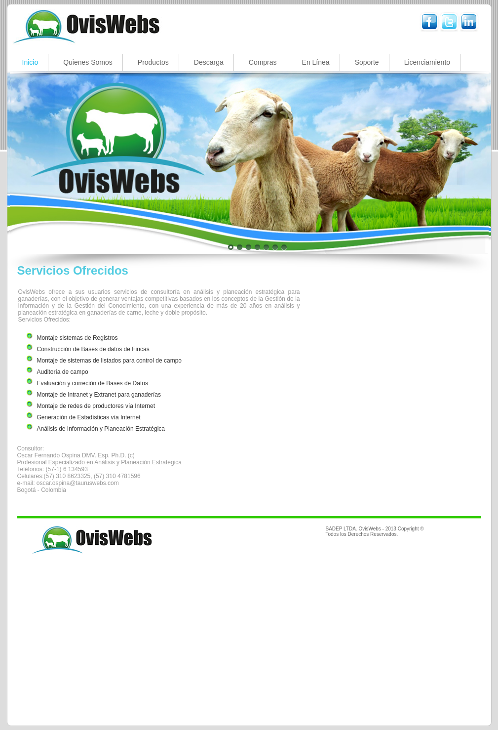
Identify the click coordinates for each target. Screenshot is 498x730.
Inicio (30, 62)
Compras (263, 62)
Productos (153, 62)
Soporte (367, 62)
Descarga (209, 62)
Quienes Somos (88, 62)
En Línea (316, 62)
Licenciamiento (427, 62)
